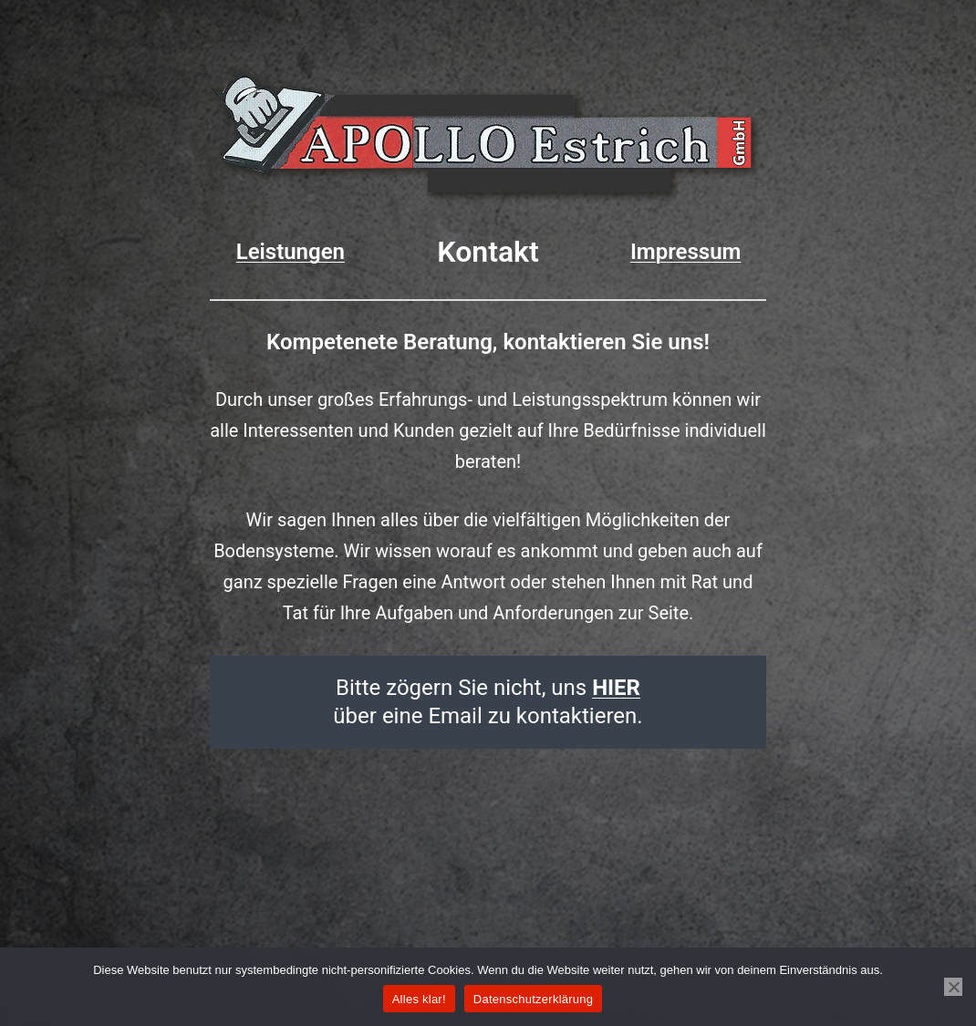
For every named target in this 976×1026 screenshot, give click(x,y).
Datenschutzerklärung (533, 999)
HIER (616, 687)
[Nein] (953, 987)
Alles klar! (419, 999)
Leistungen (290, 251)
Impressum (686, 251)
